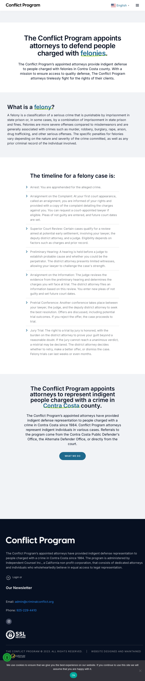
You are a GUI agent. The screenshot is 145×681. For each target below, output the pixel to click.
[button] (137, 5)
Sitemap (12, 639)
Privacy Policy (46, 639)
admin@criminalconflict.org (34, 566)
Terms (26, 639)
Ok (73, 675)
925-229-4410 (26, 575)
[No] (140, 671)
